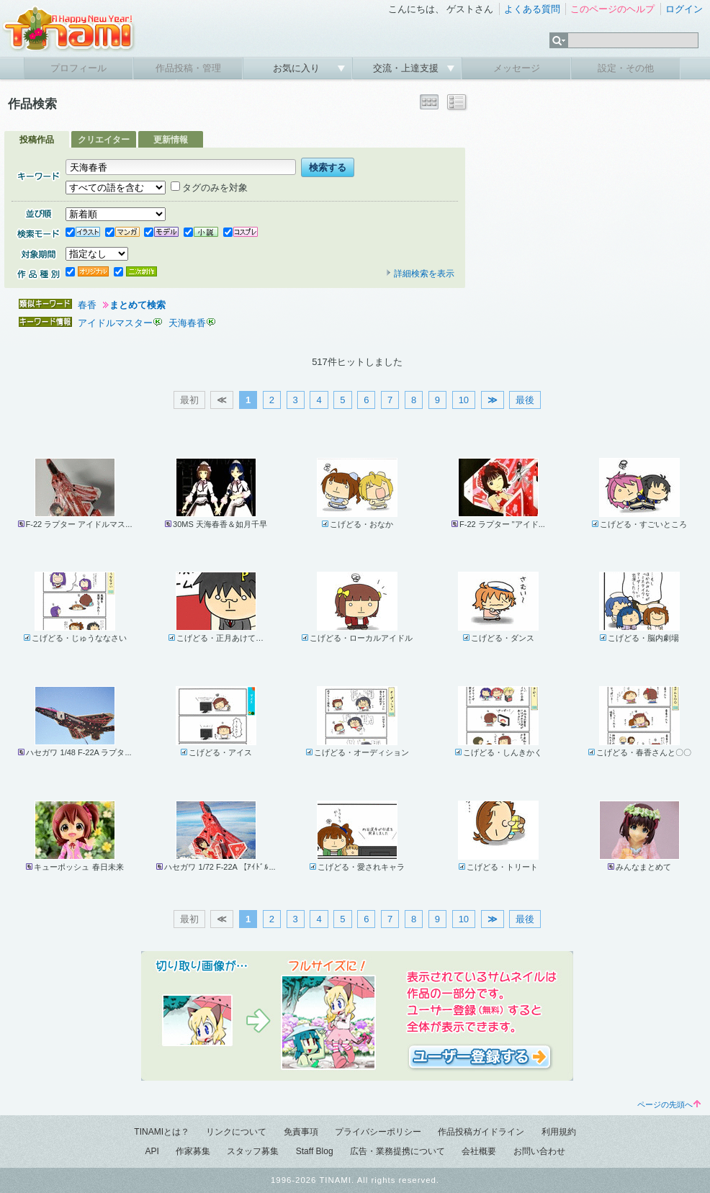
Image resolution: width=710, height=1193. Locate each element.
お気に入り (298, 68)
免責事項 (301, 1132)
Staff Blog (314, 1151)
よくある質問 (532, 9)
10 (464, 400)
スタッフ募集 (253, 1151)
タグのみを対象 (209, 187)
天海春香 (187, 323)
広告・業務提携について (397, 1151)
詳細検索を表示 (419, 274)
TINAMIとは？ (161, 1132)
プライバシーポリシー (378, 1132)
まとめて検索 (137, 305)
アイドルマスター (115, 323)
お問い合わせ (539, 1151)
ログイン (684, 9)
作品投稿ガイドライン (481, 1132)
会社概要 (479, 1151)
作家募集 (193, 1151)
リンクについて (236, 1132)
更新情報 (170, 140)
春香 (87, 305)
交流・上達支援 (407, 68)
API (151, 1151)
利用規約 (559, 1132)
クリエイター (104, 140)
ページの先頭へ (669, 1104)
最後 (525, 400)
